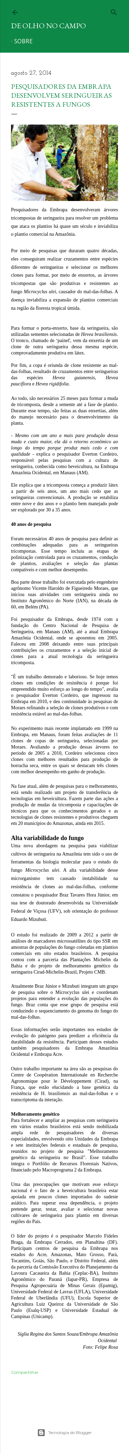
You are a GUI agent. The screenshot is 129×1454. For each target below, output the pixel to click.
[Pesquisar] (114, 11)
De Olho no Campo (48, 26)
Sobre (23, 41)
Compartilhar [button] (25, 1372)
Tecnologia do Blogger (64, 1433)
